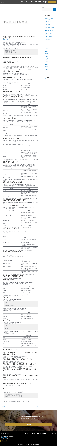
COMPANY (27, 1)
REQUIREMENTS (38, 1)
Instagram (45, 1)
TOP (19, 1)
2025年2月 (46, 69)
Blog (46, 2)
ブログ (4, 39)
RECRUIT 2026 (8, 2)
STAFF (22, 1)
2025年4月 (46, 66)
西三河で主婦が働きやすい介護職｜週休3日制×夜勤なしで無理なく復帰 (49, 23)
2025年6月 (46, 63)
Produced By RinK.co (28, 445)
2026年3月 (46, 48)
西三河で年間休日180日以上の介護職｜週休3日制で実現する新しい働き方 (49, 27)
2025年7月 (46, 61)
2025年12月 (47, 53)
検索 (43, 7)
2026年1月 (46, 51)
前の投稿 (3, 406)
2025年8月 (46, 59)
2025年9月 (46, 58)
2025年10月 (47, 56)
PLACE (32, 1)
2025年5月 (46, 64)
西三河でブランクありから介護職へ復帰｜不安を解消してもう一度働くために (49, 18)
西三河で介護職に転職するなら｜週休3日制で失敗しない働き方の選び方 (49, 38)
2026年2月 (46, 50)
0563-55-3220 (4, 437)
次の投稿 (37, 406)
